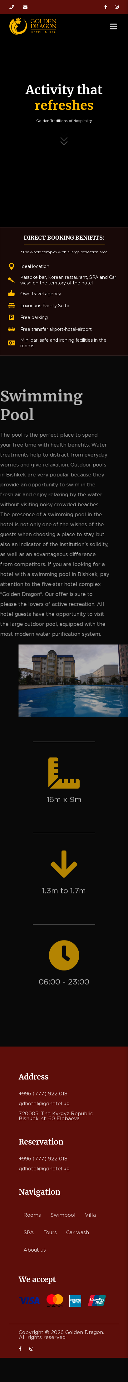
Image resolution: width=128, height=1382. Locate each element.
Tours (50, 1232)
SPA (28, 1232)
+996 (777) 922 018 (11, 7)
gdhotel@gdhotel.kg (25, 7)
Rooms (32, 1215)
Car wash (77, 1232)
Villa (90, 1215)
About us (34, 1250)
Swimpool (63, 1215)
